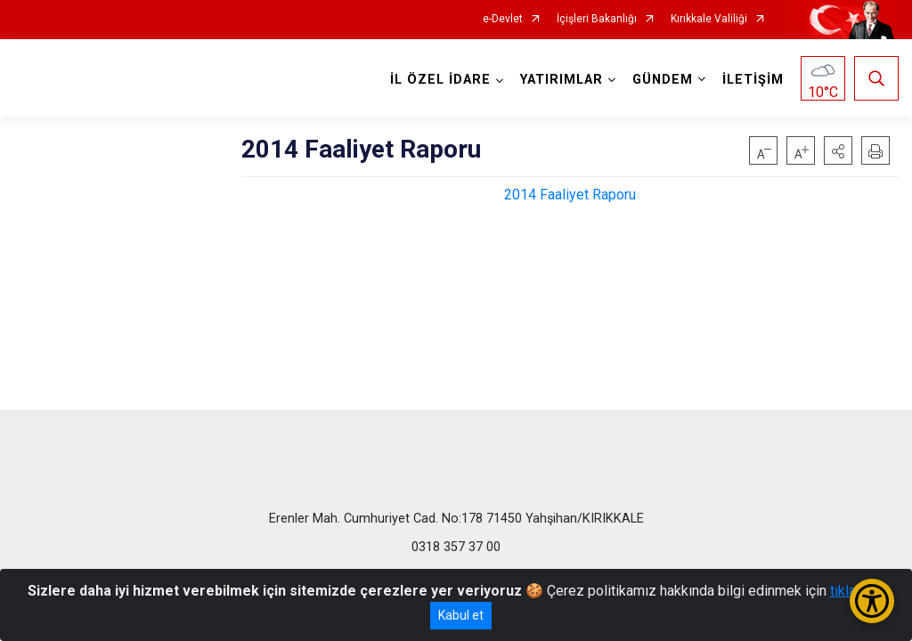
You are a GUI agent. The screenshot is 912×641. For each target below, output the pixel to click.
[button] (838, 150)
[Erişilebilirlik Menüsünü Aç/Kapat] (872, 601)
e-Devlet (503, 19)
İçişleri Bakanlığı (597, 19)
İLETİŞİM (753, 79)
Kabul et (461, 615)
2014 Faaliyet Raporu (570, 194)
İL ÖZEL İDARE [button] (440, 79)
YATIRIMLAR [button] (561, 79)
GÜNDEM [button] (662, 79)
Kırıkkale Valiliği (709, 19)
